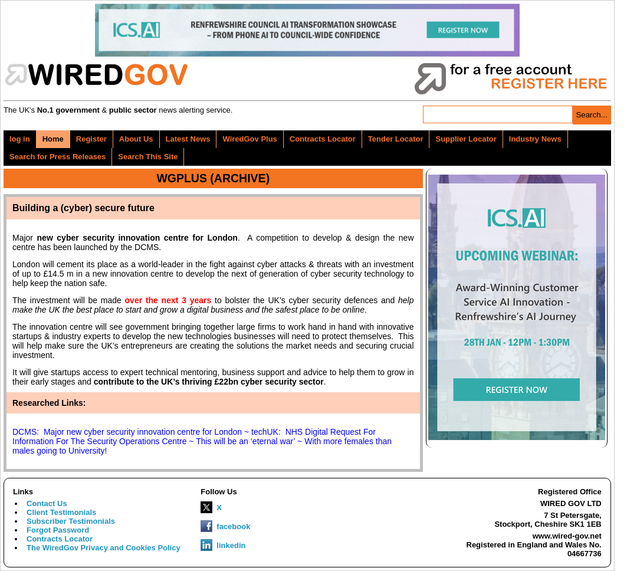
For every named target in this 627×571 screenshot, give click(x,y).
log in (19, 138)
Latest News (188, 138)
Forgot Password (58, 530)
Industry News (535, 138)
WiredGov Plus (249, 138)
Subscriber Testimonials (71, 521)
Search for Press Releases (57, 156)
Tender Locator (396, 138)
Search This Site (148, 156)
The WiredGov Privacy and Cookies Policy (103, 547)
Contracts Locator (323, 138)
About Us (136, 138)
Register (91, 138)
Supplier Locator (465, 138)
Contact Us (47, 503)
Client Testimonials (61, 512)
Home (53, 138)
